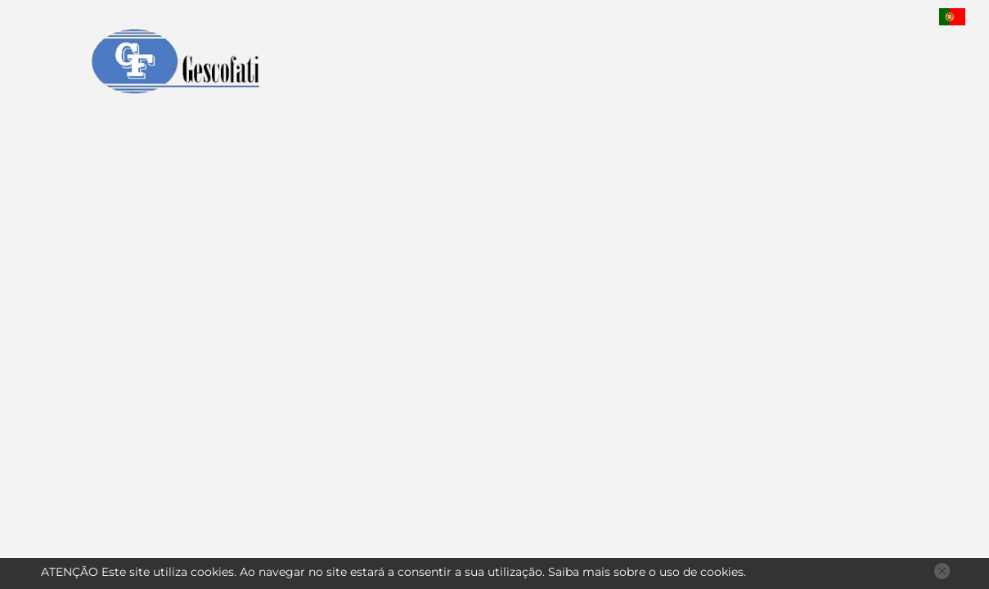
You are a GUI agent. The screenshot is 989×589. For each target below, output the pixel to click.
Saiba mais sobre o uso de (646, 571)
